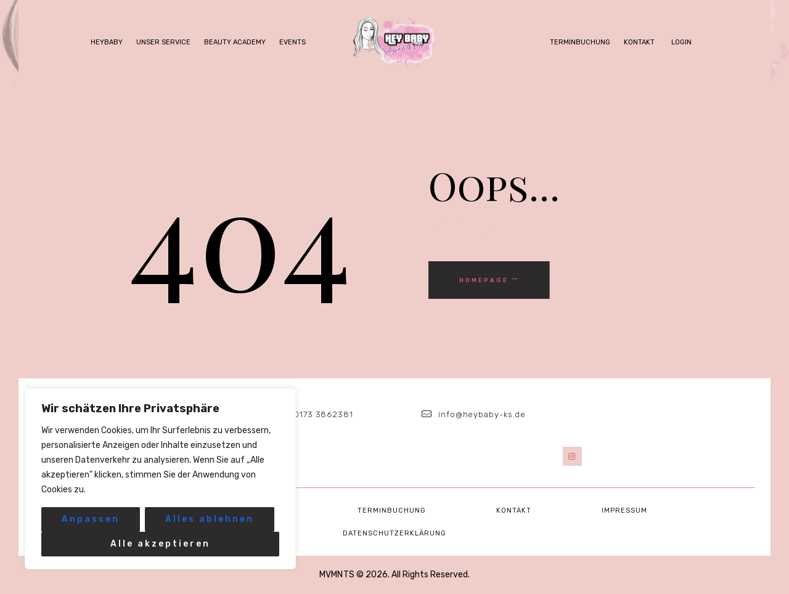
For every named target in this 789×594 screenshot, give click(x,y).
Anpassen (91, 519)
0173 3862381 (323, 414)
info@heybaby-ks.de (482, 414)
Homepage (484, 280)
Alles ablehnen (209, 519)
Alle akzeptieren (160, 544)
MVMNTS (337, 574)
